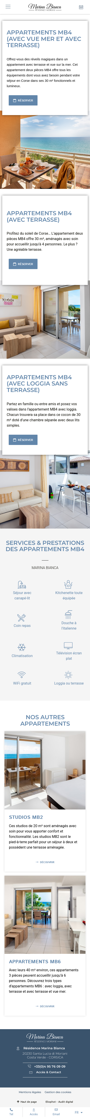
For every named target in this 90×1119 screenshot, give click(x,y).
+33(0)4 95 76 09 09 (49, 1066)
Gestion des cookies (58, 1092)
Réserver (25, 101)
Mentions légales (30, 1092)
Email (56, 1114)
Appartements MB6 (35, 961)
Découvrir (46, 862)
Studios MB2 (26, 817)
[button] (8, 7)
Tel (11, 1114)
